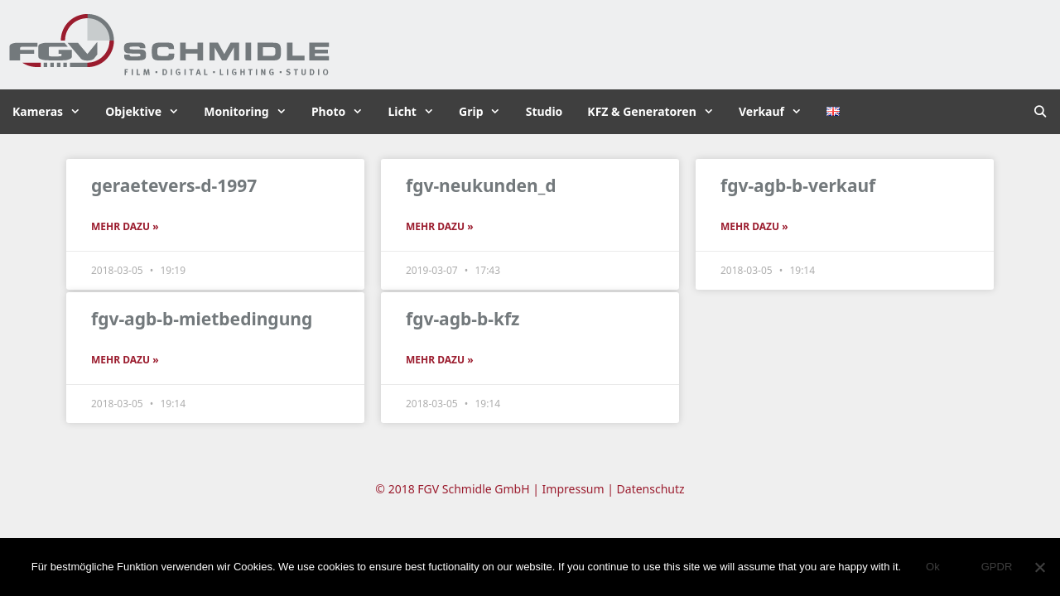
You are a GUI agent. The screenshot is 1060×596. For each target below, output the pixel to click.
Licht (417, 111)
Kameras (52, 111)
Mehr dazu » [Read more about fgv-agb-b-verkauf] (754, 226)
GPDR (997, 566)
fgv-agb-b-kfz (462, 318)
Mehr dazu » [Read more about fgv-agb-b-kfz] (440, 360)
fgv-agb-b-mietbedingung (201, 318)
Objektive (148, 111)
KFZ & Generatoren (656, 111)
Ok (933, 566)
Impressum (573, 489)
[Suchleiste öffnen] (1040, 111)
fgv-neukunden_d (481, 185)
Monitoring (251, 111)
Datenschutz (651, 489)
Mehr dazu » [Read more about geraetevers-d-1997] (125, 226)
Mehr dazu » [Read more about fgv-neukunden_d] (440, 226)
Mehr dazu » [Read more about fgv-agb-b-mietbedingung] (125, 360)
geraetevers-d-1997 (174, 185)
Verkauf (776, 111)
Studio (544, 111)
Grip (486, 111)
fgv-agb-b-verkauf (797, 185)
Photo (343, 111)
